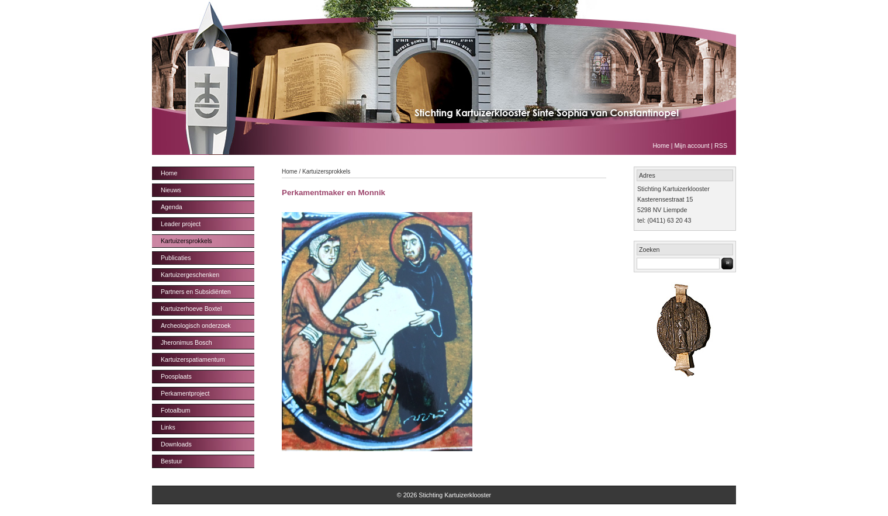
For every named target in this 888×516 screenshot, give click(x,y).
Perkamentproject (185, 393)
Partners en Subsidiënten (196, 291)
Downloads (176, 444)
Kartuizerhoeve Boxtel (191, 308)
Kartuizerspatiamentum (193, 359)
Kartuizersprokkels (186, 240)
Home (660, 145)
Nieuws (171, 189)
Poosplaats (176, 376)
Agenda (171, 206)
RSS (720, 145)
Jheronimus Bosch (186, 342)
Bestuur (171, 461)
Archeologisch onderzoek (196, 325)
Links (168, 427)
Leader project (181, 223)
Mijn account (692, 145)
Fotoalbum (175, 410)
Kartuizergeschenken (190, 274)
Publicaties (176, 257)
